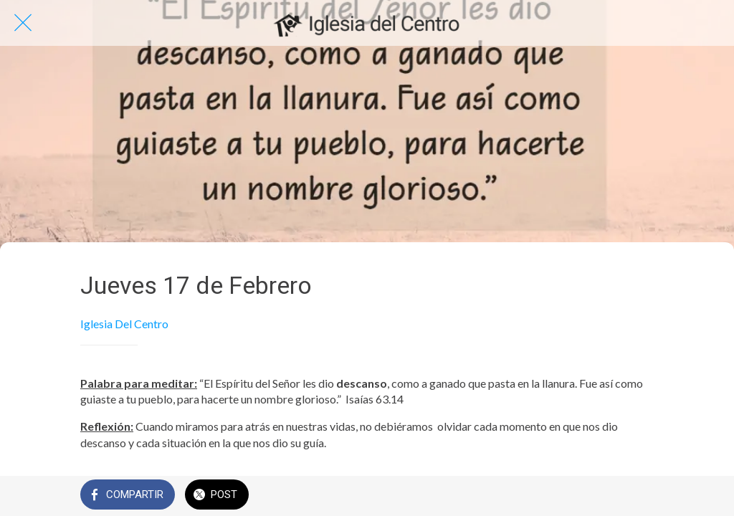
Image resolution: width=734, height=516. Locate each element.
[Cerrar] (23, 23)
